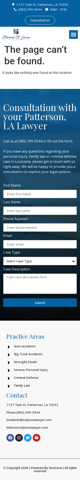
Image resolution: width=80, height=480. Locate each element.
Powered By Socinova (46, 468)
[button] (73, 34)
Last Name (11, 202)
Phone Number (15, 219)
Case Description (16, 269)
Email (7, 236)
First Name (12, 186)
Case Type (11, 253)
